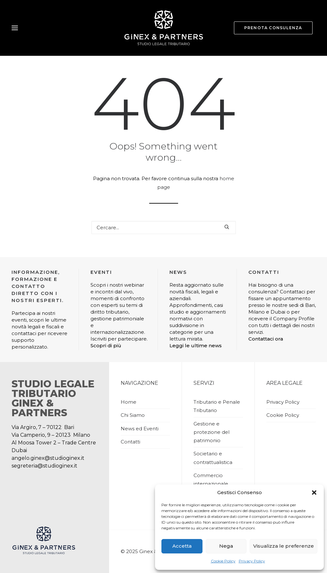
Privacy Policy (252, 561)
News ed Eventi (140, 429)
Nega (226, 546)
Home (128, 402)
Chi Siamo (133, 415)
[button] (314, 492)
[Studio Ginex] (163, 28)
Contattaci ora (265, 339)
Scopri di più (105, 345)
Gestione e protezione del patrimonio (211, 432)
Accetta (182, 546)
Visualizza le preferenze (283, 546)
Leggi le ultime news (195, 345)
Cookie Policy (223, 561)
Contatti (130, 442)
